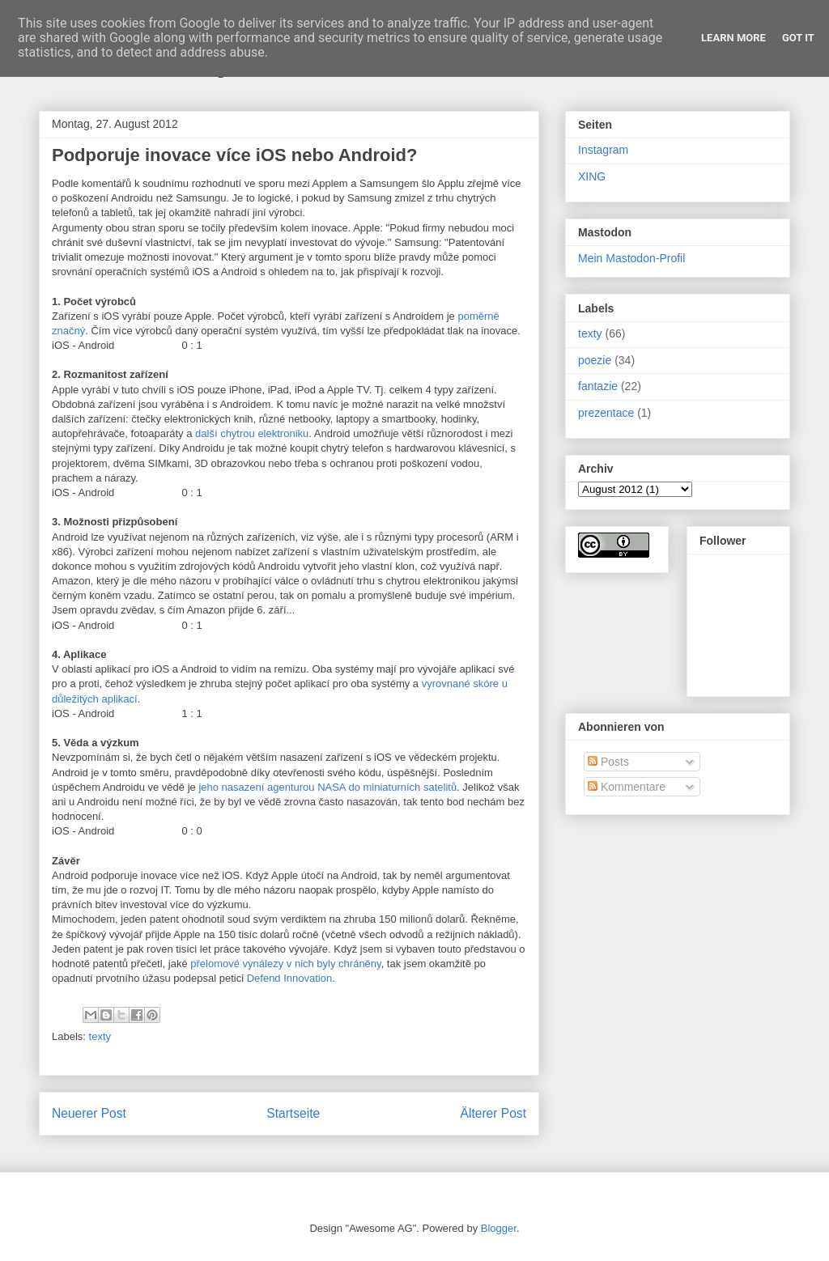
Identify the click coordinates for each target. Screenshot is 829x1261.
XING (592, 176)
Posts (608, 761)
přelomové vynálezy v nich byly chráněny (285, 963)
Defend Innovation (290, 978)
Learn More (733, 38)
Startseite (293, 1113)
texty (100, 1036)
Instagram (603, 149)
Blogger (499, 1228)
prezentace (606, 412)
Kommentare (626, 786)
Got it (798, 38)
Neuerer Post (89, 1113)
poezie (594, 360)
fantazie (598, 386)
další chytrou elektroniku (251, 433)
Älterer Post (493, 1113)
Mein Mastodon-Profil (631, 258)
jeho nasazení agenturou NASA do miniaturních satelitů (327, 787)
